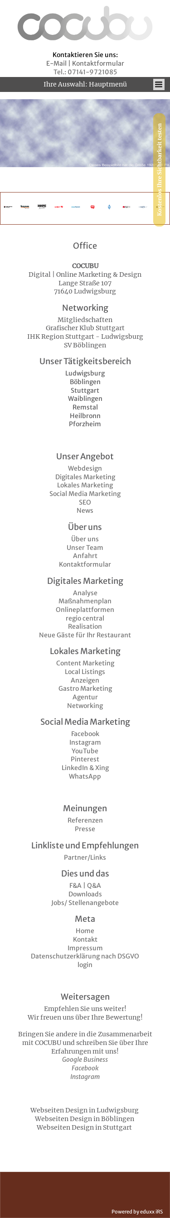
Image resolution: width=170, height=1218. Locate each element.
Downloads (85, 894)
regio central (85, 618)
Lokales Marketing (85, 485)
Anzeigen (85, 680)
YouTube (85, 751)
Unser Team (85, 548)
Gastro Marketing (85, 688)
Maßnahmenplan (85, 601)
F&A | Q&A (85, 885)
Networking (85, 706)
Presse (85, 829)
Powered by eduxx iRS (137, 1211)
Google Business (85, 1059)
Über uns (85, 539)
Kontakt (85, 939)
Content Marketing (85, 663)
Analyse (85, 593)
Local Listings (85, 672)
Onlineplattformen (85, 610)
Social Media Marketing (85, 494)
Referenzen (85, 820)
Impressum (85, 948)
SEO (85, 502)
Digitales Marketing (85, 477)
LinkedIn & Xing (85, 768)
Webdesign (85, 468)
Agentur (85, 697)
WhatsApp (85, 776)
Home (85, 931)
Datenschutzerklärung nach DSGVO (85, 956)
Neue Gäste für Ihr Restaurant (85, 635)
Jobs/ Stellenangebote (85, 903)
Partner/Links (85, 857)
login (85, 965)
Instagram (85, 742)
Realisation (85, 626)
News (85, 510)
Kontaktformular (85, 564)
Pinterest (85, 759)
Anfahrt (85, 556)
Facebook (85, 734)
